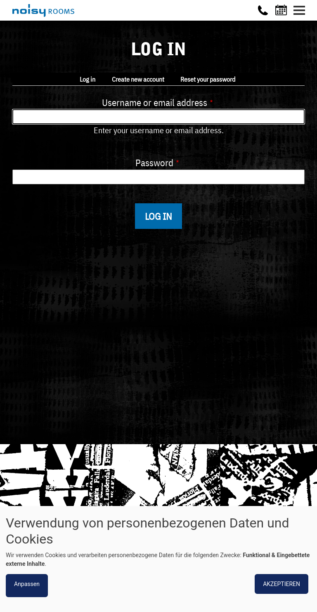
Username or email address (154, 102)
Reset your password (207, 79)
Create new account (138, 79)
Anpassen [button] (27, 584)
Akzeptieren (281, 584)
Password (154, 162)
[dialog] (158, 559)
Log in (87, 79)
